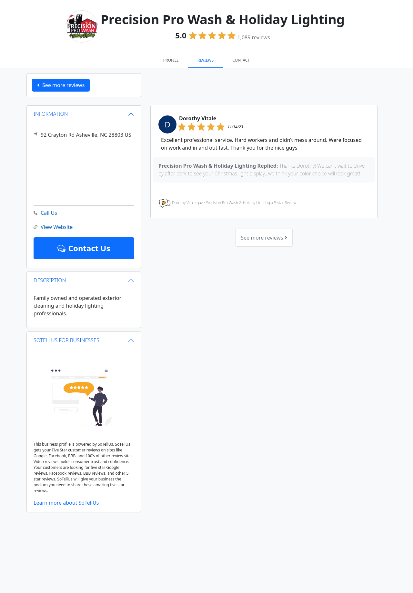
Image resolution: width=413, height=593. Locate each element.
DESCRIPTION (50, 280)
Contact (241, 60)
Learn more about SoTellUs (66, 502)
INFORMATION (51, 113)
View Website (53, 227)
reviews (253, 37)
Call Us (45, 213)
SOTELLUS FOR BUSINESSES (66, 340)
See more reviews (264, 237)
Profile (171, 60)
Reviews (205, 60)
